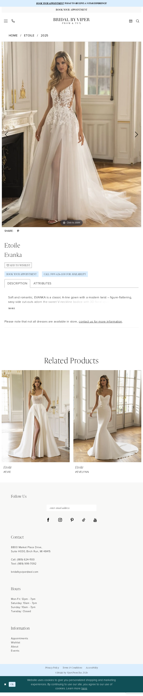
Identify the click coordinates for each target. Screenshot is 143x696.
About (14, 650)
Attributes (42, 286)
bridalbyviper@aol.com (24, 576)
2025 (44, 36)
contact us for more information (100, 324)
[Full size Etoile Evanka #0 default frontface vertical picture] (71, 135)
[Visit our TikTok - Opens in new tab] (83, 524)
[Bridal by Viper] (71, 22)
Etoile (29, 36)
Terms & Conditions (72, 671)
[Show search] (137, 21)
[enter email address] (71, 511)
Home (13, 36)
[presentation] (36, 419)
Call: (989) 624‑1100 (23, 563)
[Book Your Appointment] (71, 10)
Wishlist (15, 646)
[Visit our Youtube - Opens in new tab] (95, 524)
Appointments (19, 642)
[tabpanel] (71, 135)
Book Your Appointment (23, 276)
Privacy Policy (52, 671)
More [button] (12, 311)
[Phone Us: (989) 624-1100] (13, 21)
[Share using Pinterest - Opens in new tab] (18, 232)
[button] (6, 22)
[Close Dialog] (5, 688)
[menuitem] (6, 22)
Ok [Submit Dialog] (13, 688)
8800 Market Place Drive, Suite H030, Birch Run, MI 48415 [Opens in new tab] (31, 553)
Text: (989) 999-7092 (23, 567)
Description (17, 286)
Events (15, 654)
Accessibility (92, 671)
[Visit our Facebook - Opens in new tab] (48, 524)
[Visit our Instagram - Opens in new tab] (60, 524)
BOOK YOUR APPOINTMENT (47, 3)
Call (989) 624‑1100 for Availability (71, 276)
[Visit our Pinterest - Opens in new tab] (72, 524)
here (84, 692)
